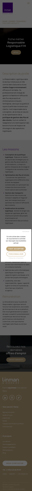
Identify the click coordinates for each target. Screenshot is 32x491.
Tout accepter (16, 249)
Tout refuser (25, 231)
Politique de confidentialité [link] (16, 258)
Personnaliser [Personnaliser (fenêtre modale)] (16, 254)
